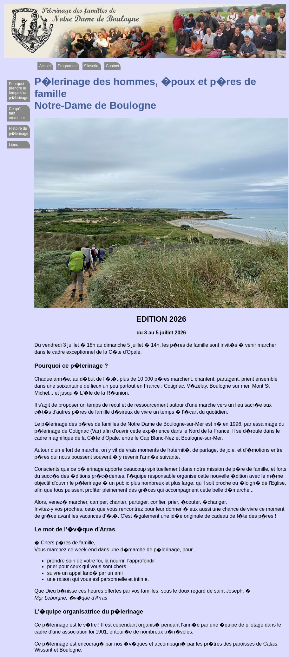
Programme (68, 66)
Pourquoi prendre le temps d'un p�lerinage (18, 91)
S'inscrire (92, 66)
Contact (112, 66)
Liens (13, 144)
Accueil (45, 66)
